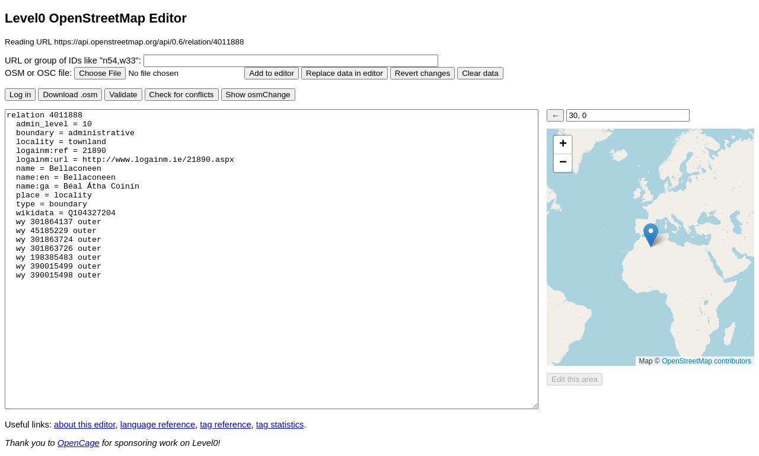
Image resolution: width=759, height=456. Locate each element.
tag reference (225, 424)
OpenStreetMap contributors (706, 361)
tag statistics (280, 424)
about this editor (84, 424)
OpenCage (79, 443)
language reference (157, 424)
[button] (650, 235)
